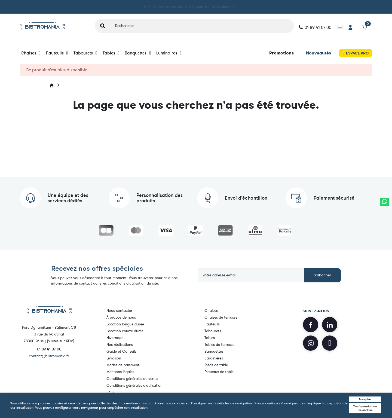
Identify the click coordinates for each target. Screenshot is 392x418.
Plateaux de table (219, 371)
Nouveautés (318, 53)
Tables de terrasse (219, 344)
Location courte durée (124, 331)
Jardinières (213, 358)
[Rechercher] (202, 26)
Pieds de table (216, 365)
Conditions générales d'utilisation (134, 385)
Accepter (365, 399)
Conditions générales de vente (132, 378)
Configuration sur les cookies (365, 408)
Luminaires (169, 53)
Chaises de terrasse (220, 317)
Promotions (281, 53)
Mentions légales (120, 371)
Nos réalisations (119, 344)
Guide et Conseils (121, 351)
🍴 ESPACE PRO (354, 53)
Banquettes (138, 53)
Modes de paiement (122, 365)
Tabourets (85, 53)
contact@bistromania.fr (49, 356)
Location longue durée (125, 324)
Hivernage (114, 337)
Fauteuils (57, 53)
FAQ (110, 392)
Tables (111, 53)
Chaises (31, 53)
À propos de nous (121, 317)
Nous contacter (119, 310)
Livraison (113, 358)
